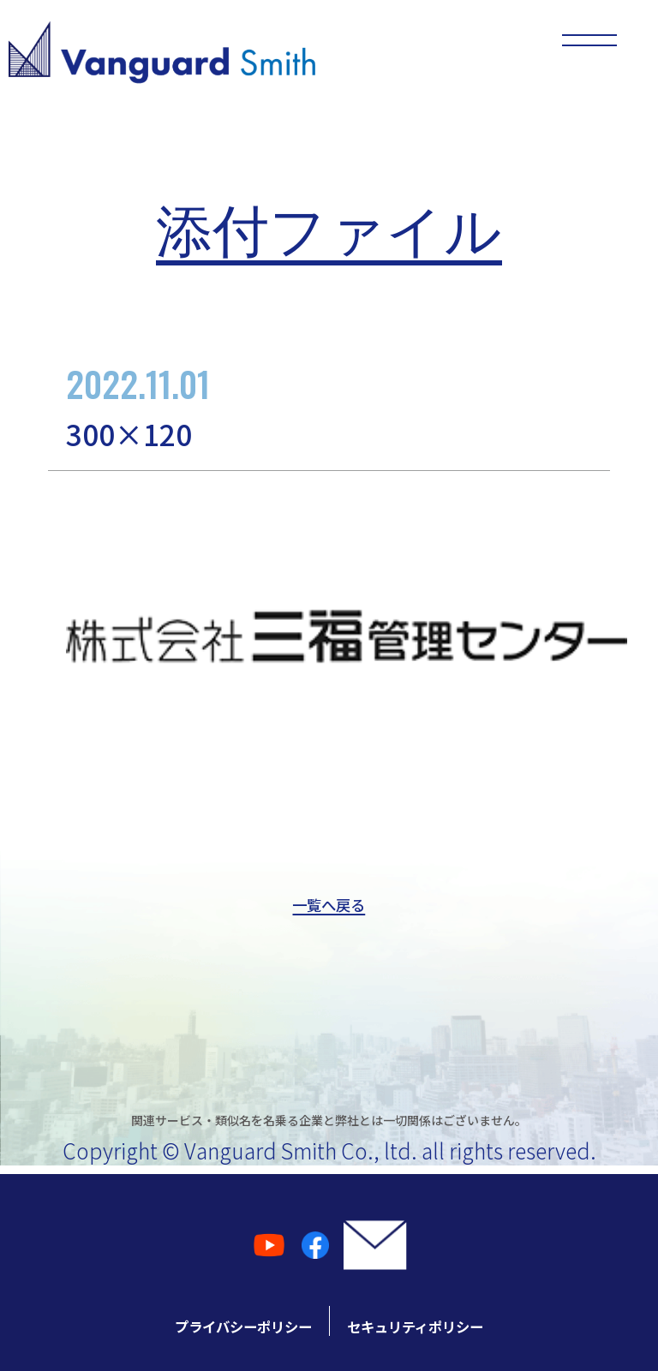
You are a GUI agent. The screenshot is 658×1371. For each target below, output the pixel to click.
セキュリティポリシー (479, 1321)
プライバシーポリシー (179, 1321)
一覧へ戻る (328, 906)
